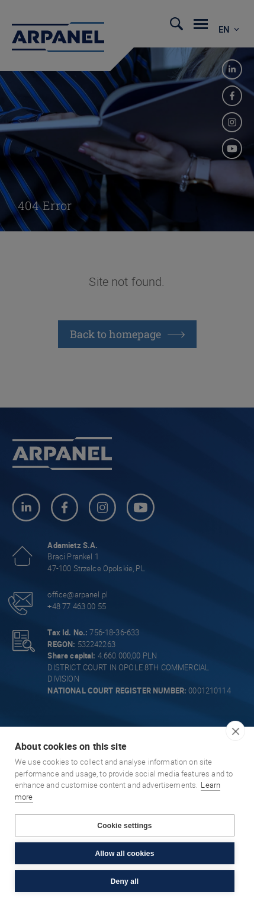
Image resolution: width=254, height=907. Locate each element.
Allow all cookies (124, 853)
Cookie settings (124, 826)
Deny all (125, 881)
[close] (235, 731)
